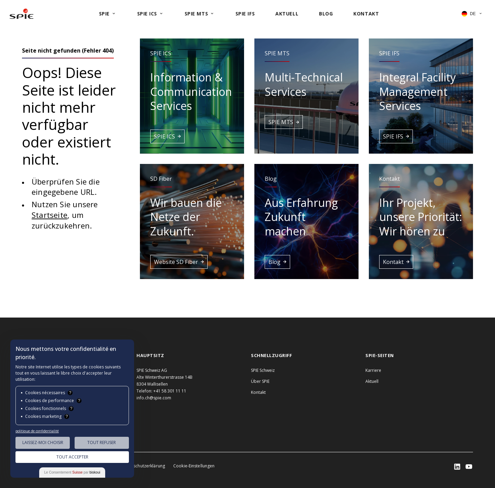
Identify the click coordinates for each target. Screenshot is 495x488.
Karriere (373, 370)
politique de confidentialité (37, 431)
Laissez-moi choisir (42, 442)
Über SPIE (260, 381)
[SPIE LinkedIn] (457, 467)
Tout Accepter (72, 457)
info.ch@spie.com (153, 398)
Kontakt (258, 392)
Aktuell (371, 381)
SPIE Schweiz (263, 370)
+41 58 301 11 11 (169, 391)
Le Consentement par (72, 472)
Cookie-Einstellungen (193, 466)
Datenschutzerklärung (143, 466)
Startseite (49, 215)
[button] (192, 96)
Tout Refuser (101, 442)
